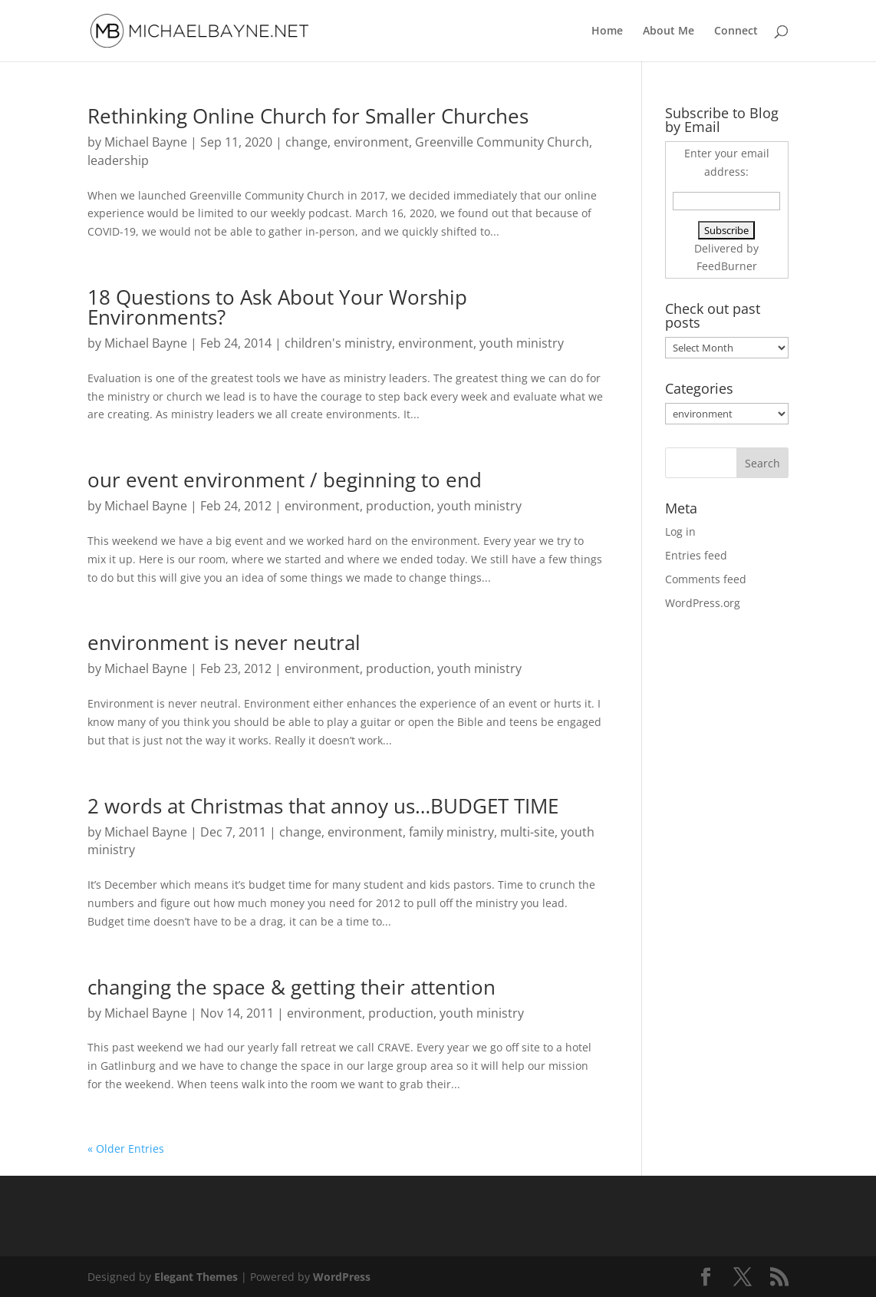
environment (371, 142)
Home (607, 31)
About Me (668, 31)
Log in (680, 531)
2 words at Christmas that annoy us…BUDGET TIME (322, 806)
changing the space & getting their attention (291, 987)
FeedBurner (727, 266)
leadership (118, 160)
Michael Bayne (145, 142)
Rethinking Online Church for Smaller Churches (308, 116)
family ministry (451, 831)
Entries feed (696, 555)
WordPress (341, 1276)
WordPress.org (702, 603)
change (306, 142)
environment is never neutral (224, 642)
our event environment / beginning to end (284, 479)
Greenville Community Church (502, 142)
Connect (736, 31)
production (398, 505)
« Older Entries (125, 1148)
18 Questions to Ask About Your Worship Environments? (277, 307)
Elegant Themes (196, 1276)
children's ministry (338, 343)
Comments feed (705, 579)
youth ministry (521, 343)
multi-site (527, 831)
